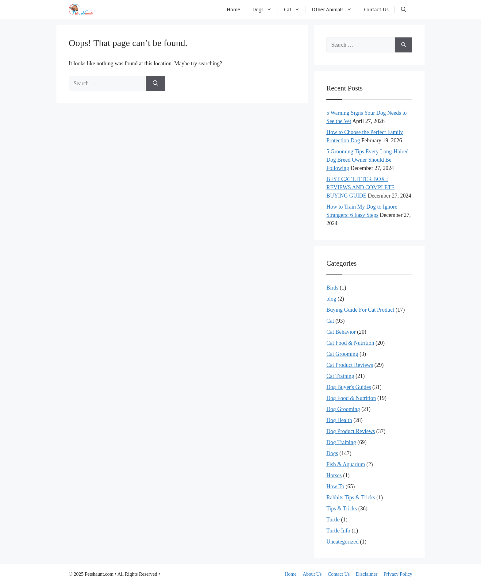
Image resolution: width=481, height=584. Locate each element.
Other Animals (335, 9)
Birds (332, 288)
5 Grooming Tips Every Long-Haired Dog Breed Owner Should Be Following (367, 159)
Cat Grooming (342, 354)
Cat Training (340, 376)
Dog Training (341, 442)
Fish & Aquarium (345, 464)
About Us (312, 574)
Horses (334, 475)
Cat (295, 9)
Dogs (265, 9)
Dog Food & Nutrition (351, 398)
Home (233, 9)
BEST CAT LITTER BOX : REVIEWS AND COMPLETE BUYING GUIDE (360, 187)
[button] (403, 9)
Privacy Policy (397, 574)
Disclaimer (366, 574)
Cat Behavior (341, 332)
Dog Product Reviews (350, 431)
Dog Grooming (343, 409)
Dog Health (339, 420)
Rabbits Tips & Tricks (350, 497)
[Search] (155, 83)
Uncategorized (342, 542)
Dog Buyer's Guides (348, 387)
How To (335, 486)
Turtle (333, 520)
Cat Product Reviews (349, 365)
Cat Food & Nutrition (350, 343)
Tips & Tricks (341, 508)
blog (331, 299)
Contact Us (376, 9)
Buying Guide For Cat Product (360, 310)
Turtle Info (338, 531)
